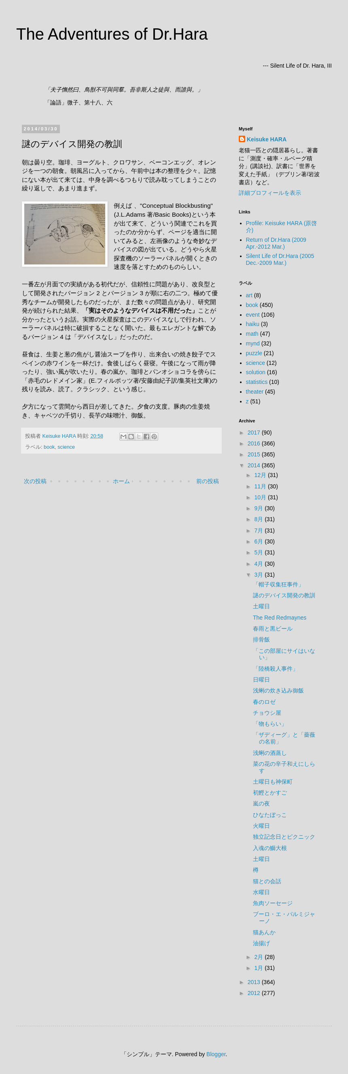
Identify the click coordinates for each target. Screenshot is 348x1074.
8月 (259, 519)
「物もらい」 (270, 723)
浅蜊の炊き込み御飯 (278, 690)
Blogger (215, 1054)
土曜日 (261, 606)
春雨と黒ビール (273, 628)
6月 (259, 541)
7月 (259, 530)
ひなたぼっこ (270, 815)
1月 (259, 968)
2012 (255, 993)
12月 (260, 475)
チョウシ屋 (267, 713)
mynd (253, 343)
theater (255, 391)
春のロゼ (264, 702)
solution (255, 372)
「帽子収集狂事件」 (278, 584)
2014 (255, 465)
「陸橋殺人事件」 (275, 668)
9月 (259, 508)
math (252, 333)
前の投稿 (207, 481)
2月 (259, 957)
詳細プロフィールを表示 (270, 193)
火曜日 (261, 826)
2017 (255, 432)
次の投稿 (35, 481)
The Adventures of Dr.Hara (112, 34)
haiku (252, 324)
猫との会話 (267, 881)
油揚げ (261, 943)
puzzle (254, 353)
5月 (259, 552)
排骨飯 (261, 639)
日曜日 (261, 679)
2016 (255, 443)
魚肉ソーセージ (273, 903)
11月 (260, 486)
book (49, 447)
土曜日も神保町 (273, 781)
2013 (255, 982)
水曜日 (261, 892)
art (249, 295)
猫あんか (264, 932)
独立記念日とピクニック (284, 836)
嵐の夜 (261, 803)
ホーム (121, 481)
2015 (255, 454)
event (253, 314)
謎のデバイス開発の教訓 (284, 595)
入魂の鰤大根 (270, 848)
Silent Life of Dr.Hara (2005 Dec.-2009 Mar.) (280, 259)
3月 (259, 574)
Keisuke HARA (266, 139)
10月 (260, 497)
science (66, 447)
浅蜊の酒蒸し (270, 753)
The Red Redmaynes (279, 617)
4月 (259, 563)
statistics (257, 382)
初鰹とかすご (270, 792)
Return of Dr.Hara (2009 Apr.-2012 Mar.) (276, 243)
